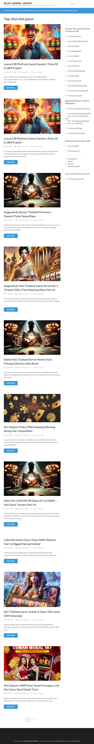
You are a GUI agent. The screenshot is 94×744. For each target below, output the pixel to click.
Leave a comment (38, 72)
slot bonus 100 (79, 133)
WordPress (76, 741)
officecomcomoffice (22, 72)
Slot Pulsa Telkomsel (81, 91)
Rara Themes (61, 741)
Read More (11, 88)
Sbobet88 (77, 51)
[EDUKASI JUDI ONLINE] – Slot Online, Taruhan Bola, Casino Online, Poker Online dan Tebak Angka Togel (40, 10)
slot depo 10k (79, 179)
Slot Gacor (78, 36)
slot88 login (78, 128)
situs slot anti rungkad (82, 108)
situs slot (70, 164)
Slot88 (76, 46)
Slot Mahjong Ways (81, 41)
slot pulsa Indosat (73, 166)
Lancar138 (78, 96)
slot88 (76, 146)
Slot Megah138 (79, 71)
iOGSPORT (79, 123)
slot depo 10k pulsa (82, 121)
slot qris (77, 151)
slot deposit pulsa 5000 (82, 113)
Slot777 (77, 66)
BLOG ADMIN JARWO (18, 3)
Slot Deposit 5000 (80, 86)
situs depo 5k (72, 159)
